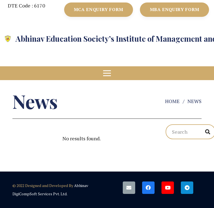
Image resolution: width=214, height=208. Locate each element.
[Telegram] (187, 187)
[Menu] (107, 73)
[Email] (129, 187)
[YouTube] (167, 187)
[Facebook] (148, 187)
